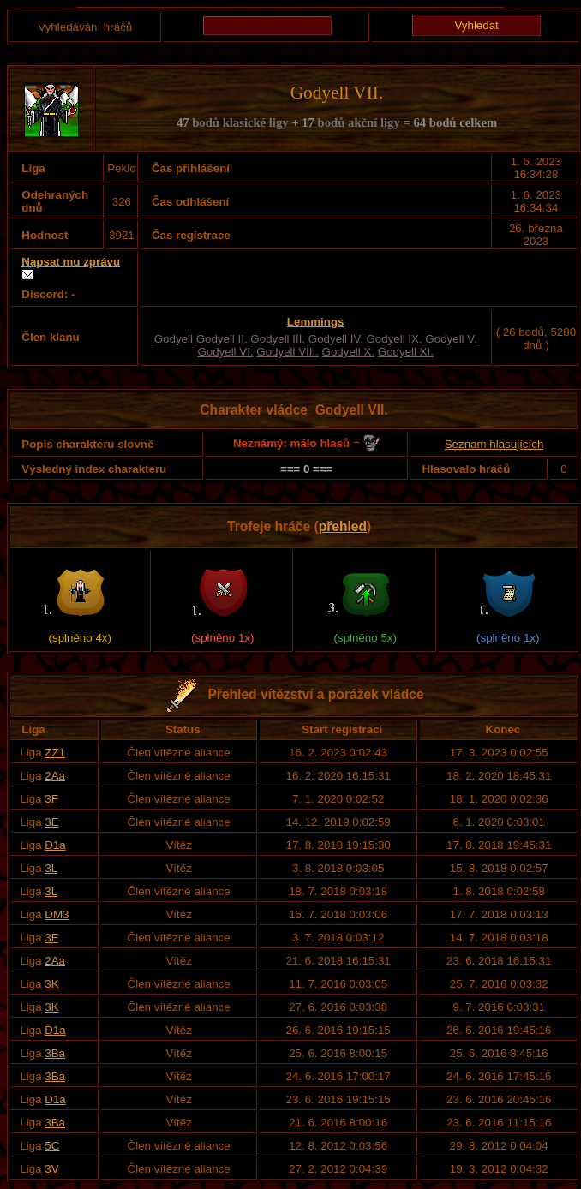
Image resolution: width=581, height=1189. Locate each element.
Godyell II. (222, 338)
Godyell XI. (406, 351)
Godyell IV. (335, 338)
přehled (343, 526)
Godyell (173, 338)
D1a (55, 845)
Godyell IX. (394, 338)
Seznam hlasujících (494, 444)
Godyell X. (348, 351)
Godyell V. (450, 338)
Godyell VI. (225, 351)
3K (51, 983)
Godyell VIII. (287, 351)
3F (51, 798)
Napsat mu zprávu (70, 261)
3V (51, 1168)
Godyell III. (277, 338)
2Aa (55, 775)
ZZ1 (55, 752)
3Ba (55, 1053)
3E (51, 822)
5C (52, 1145)
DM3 (57, 914)
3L (51, 868)
